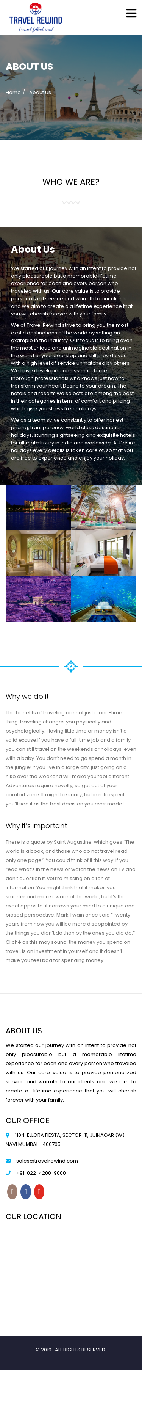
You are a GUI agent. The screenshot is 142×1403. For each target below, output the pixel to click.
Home (13, 92)
